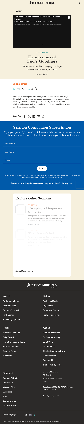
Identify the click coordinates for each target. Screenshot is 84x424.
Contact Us (8, 383)
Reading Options (20, 84)
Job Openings (9, 401)
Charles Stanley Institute (54, 351)
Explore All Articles (11, 333)
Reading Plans (9, 351)
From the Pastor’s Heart (14, 342)
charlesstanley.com (52, 365)
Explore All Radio (50, 301)
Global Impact (49, 356)
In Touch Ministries (51, 333)
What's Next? (49, 346)
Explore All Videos (11, 301)
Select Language (11, 415)
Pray (5, 396)
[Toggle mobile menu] (4, 3)
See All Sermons (22, 271)
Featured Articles (11, 346)
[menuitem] (44, 396)
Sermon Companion (12, 310)
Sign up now (67, 183)
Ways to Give (9, 387)
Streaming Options (11, 319)
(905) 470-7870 (58, 387)
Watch (19, 11)
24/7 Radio (48, 306)
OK (42, 44)
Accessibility (48, 360)
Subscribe (7, 356)
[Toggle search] (80, 3)
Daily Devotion (9, 337)
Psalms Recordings (51, 315)
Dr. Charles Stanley (51, 337)
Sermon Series (9, 306)
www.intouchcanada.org (53, 421)
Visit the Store (9, 406)
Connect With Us (10, 378)
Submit (42, 168)
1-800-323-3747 (49, 390)
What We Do (49, 342)
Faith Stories (8, 315)
